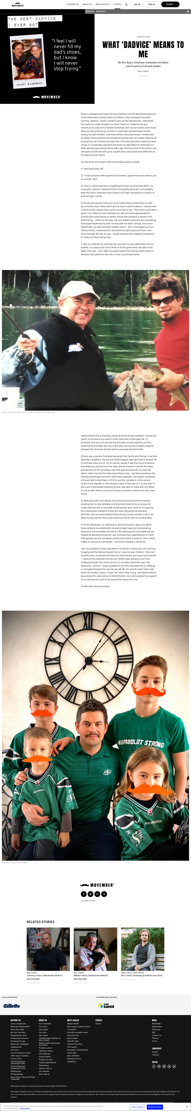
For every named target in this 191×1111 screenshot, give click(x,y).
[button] (127, 4)
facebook (154, 1066)
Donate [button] (170, 5)
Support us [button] (73, 4)
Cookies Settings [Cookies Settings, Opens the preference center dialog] (137, 1107)
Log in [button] (137, 5)
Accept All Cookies (155, 1107)
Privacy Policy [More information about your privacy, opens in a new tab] (25, 1108)
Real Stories (143, 71)
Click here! (159, 1066)
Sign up (151, 4)
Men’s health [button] (103, 4)
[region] (95, 1107)
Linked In (174, 1066)
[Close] (187, 1106)
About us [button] (87, 4)
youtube (164, 1066)
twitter (169, 1066)
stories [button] (117, 4)
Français (100, 12)
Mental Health (127, 973)
